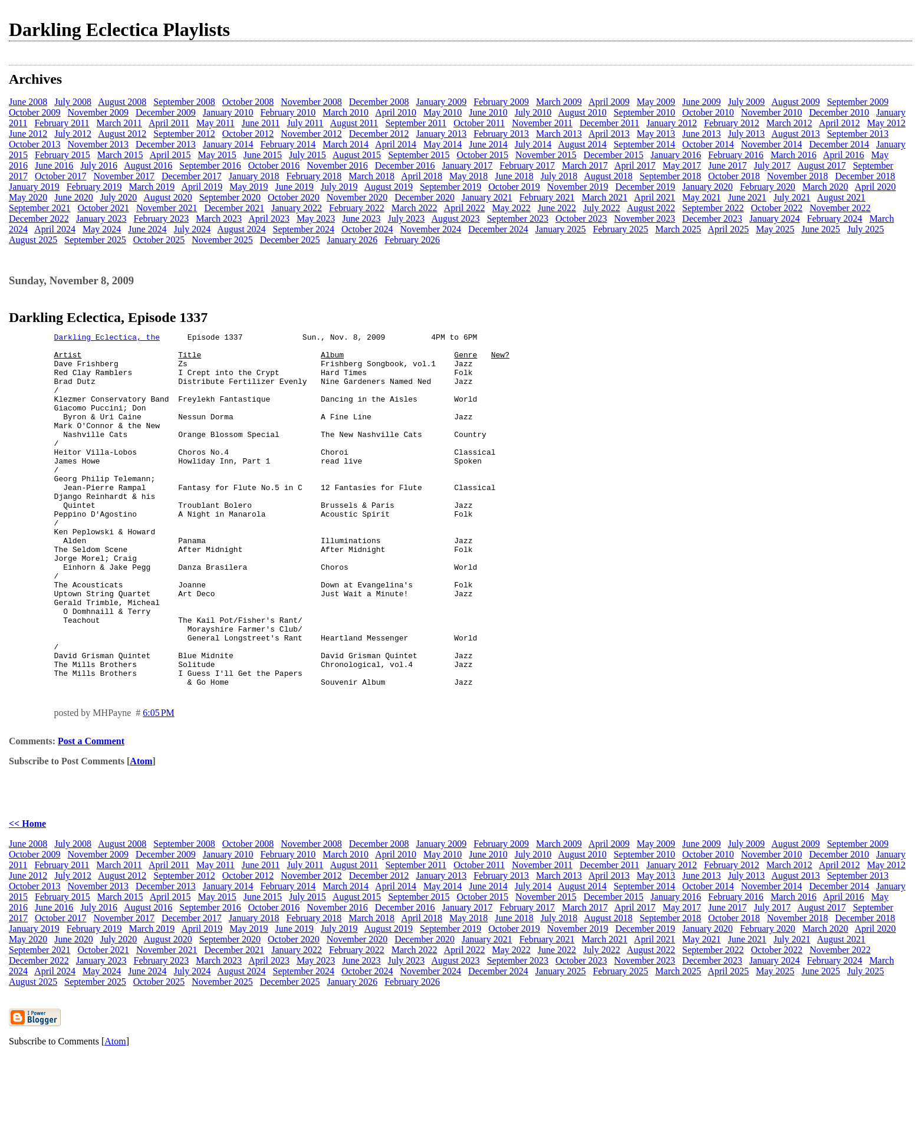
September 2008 (184, 102)
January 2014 (228, 144)
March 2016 (794, 155)
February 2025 (621, 229)
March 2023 (219, 218)
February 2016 (736, 155)
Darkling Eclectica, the (107, 338)
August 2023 (455, 218)
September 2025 (95, 240)
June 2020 (73, 197)
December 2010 (839, 112)
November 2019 (577, 187)
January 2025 (560, 229)
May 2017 (682, 165)
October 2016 (274, 165)
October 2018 (734, 176)
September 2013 (857, 134)
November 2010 (771, 112)
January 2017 (467, 165)
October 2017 (61, 176)
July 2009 (746, 102)
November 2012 (311, 134)
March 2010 (346, 112)
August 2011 (354, 123)
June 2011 (261, 123)
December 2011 (609, 123)
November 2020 (357, 197)
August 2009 (795, 102)
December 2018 (865, 176)
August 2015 (357, 155)
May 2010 (442, 112)
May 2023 (316, 218)
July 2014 (533, 144)
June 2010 (488, 112)
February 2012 (731, 123)
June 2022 (557, 208)
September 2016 (210, 165)
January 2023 (101, 218)
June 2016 (54, 165)
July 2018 (559, 176)
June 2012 (28, 134)
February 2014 (288, 144)
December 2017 (192, 176)
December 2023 (712, 218)
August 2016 (148, 165)
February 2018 (314, 176)
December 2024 (498, 229)
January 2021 (487, 197)
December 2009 (166, 112)
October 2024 (367, 229)
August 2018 (608, 176)
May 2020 (28, 197)
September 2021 (39, 208)
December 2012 (379, 134)
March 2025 (678, 229)
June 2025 (820, 229)
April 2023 (269, 218)
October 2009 (35, 112)
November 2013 (98, 144)
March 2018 (371, 176)
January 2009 (441, 102)
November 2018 (797, 176)
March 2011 (119, 123)
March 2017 (585, 165)
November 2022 (840, 208)
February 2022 (356, 208)
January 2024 (774, 218)
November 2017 (124, 176)
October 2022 (777, 208)
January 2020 (707, 187)
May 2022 (511, 208)
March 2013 (559, 134)
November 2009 (98, 112)
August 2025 (33, 240)
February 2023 (161, 218)
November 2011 (542, 123)
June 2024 (147, 229)
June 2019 (294, 187)
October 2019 (514, 187)
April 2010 (395, 112)
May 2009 (656, 102)
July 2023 (406, 218)
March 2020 (825, 187)
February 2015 (62, 155)
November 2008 (311, 102)
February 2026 (412, 240)
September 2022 (713, 208)
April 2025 (728, 229)
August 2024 (241, 229)
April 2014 (395, 144)
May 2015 (217, 155)
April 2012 (839, 123)
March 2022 (415, 208)
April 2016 (843, 155)
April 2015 (170, 155)
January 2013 (441, 134)
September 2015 (418, 155)
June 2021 (747, 197)
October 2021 (103, 208)
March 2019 (152, 187)
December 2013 (166, 144)
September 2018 (670, 176)
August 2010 (582, 112)
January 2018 (254, 176)
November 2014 (771, 144)
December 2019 (645, 187)
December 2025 (290, 240)
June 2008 (28, 102)
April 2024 (54, 229)
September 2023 (517, 218)
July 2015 (307, 155)
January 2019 (34, 187)
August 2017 (821, 165)
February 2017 (527, 165)
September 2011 (415, 123)
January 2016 (675, 155)
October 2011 (479, 123)
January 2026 (352, 240)
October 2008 (248, 102)
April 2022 (464, 208)
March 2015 (120, 155)
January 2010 (228, 112)
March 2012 (790, 123)
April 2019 (201, 187)
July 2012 (72, 134)
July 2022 (601, 208)
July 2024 (192, 229)
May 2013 (656, 134)
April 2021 (654, 197)
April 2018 (421, 176)
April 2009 (609, 102)
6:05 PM (159, 783)
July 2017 (772, 165)
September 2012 (184, 134)
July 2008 (72, 102)
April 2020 (875, 187)
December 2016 (405, 165)
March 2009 (559, 102)
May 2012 (886, 123)
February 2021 (547, 197)
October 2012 (248, 134)
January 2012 (671, 123)
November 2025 (222, 240)
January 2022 (296, 208)
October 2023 (581, 218)
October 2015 (483, 155)
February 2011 (61, 123)
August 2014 (582, 144)
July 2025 (865, 229)
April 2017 (635, 165)
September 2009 (857, 102)
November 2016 (337, 165)
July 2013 (746, 134)
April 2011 (169, 123)
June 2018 (514, 176)
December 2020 (424, 197)
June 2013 (701, 134)
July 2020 (118, 197)
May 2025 (775, 229)
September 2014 (644, 144)
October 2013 (35, 144)
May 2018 (468, 176)
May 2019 (248, 187)
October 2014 (708, 144)
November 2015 (546, 155)
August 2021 (841, 197)
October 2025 (159, 240)
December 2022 (39, 218)
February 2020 (767, 187)
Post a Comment (91, 812)
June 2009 (701, 102)
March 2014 (346, 144)
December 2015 (614, 155)
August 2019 (388, 187)
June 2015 (263, 155)
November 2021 (167, 208)
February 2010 (288, 112)
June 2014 (488, 144)
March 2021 (604, 197)
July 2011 (305, 123)
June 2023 (361, 218)
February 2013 (501, 134)
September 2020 (230, 197)
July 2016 (98, 165)
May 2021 (701, 197)
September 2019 (450, 187)
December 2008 (379, 102)
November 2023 (645, 218)
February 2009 (501, 102)
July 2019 (339, 187)
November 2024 (431, 229)
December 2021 (234, 208)
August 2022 (651, 208)
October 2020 (294, 197)
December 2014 (839, 144)
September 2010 (644, 112)
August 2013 (795, 134)
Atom (141, 832)
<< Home (27, 894)
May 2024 (102, 229)
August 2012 (122, 134)
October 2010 (708, 112)
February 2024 (835, 218)
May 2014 (442, 144)
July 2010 (533, 112)
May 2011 (215, 123)
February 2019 (94, 187)
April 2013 (609, 134)
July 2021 (792, 197)
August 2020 (167, 197)
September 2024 (303, 229)
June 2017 (727, 165)
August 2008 (122, 102)
